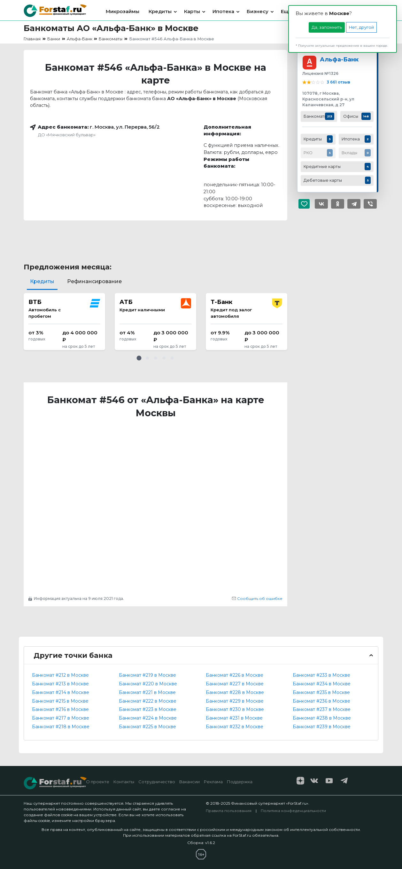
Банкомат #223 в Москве (147, 709)
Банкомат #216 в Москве (60, 709)
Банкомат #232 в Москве (234, 726)
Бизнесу (257, 11)
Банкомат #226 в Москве (234, 675)
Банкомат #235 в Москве (321, 692)
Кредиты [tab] (42, 281)
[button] (139, 358)
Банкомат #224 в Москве (148, 718)
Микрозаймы (122, 11)
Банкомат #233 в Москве (321, 675)
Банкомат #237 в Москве (322, 709)
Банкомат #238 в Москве (322, 718)
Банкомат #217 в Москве (60, 718)
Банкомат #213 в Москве (60, 684)
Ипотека (223, 11)
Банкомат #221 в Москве (147, 692)
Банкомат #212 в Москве (60, 675)
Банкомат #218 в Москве (60, 726)
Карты (192, 11)
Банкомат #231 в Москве (234, 718)
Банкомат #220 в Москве (148, 684)
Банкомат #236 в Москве (321, 701)
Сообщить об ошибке (257, 598)
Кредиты (160, 11)
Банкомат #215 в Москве (60, 701)
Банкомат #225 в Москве (147, 726)
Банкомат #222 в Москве (147, 701)
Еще (286, 11)
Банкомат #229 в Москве (235, 701)
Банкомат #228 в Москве (235, 692)
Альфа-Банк (339, 59)
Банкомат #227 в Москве (235, 684)
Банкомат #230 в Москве (235, 709)
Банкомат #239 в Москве (322, 726)
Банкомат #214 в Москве (60, 692)
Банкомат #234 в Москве (322, 684)
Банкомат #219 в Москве (147, 675)
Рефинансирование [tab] (94, 281)
